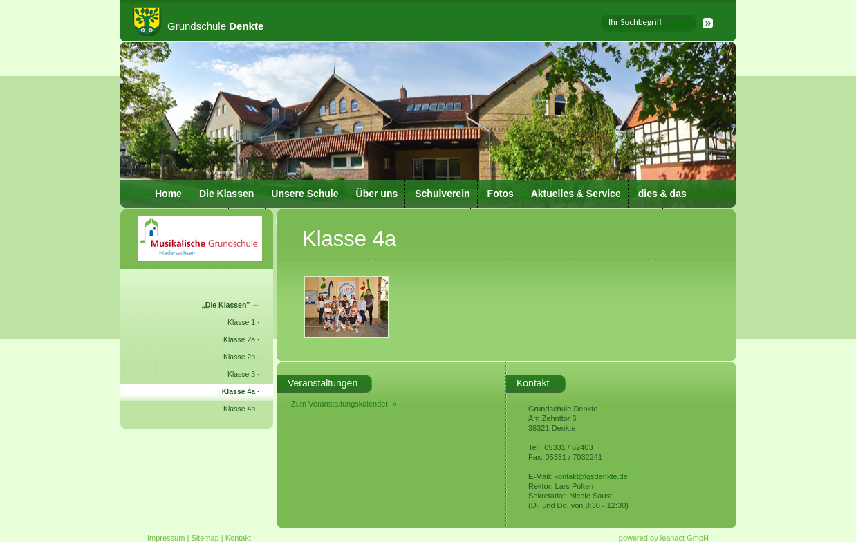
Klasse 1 (241, 322)
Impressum (166, 538)
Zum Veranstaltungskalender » (343, 404)
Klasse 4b (239, 408)
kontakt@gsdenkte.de (591, 476)
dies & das (662, 193)
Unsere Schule (304, 193)
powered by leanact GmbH (664, 538)
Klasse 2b (239, 357)
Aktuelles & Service (576, 193)
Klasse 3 (241, 374)
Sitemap (204, 538)
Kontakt (238, 538)
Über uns (377, 193)
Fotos (500, 193)
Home (168, 193)
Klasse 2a (239, 339)
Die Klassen (226, 193)
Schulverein (442, 193)
